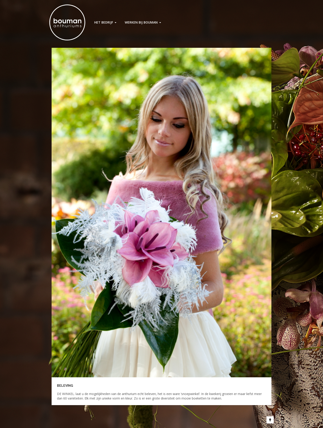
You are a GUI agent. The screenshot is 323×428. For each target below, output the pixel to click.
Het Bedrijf (103, 22)
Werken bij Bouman (141, 22)
